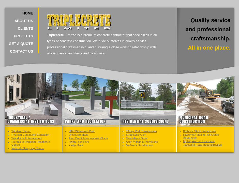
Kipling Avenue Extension (199, 141)
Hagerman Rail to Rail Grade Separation (201, 136)
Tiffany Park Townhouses (141, 131)
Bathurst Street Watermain (199, 131)
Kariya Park (76, 145)
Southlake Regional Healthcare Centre (30, 143)
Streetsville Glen (136, 134)
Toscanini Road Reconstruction (202, 144)
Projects (23, 36)
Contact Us (21, 51)
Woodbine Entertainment (26, 138)
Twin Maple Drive (136, 138)
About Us (23, 21)
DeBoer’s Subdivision (139, 145)
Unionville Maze (78, 134)
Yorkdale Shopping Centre (27, 148)
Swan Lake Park (79, 141)
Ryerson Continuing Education (30, 134)
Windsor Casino (21, 131)
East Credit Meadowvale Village (88, 138)
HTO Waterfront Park (82, 131)
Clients (25, 28)
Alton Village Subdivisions (142, 141)
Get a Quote (21, 44)
